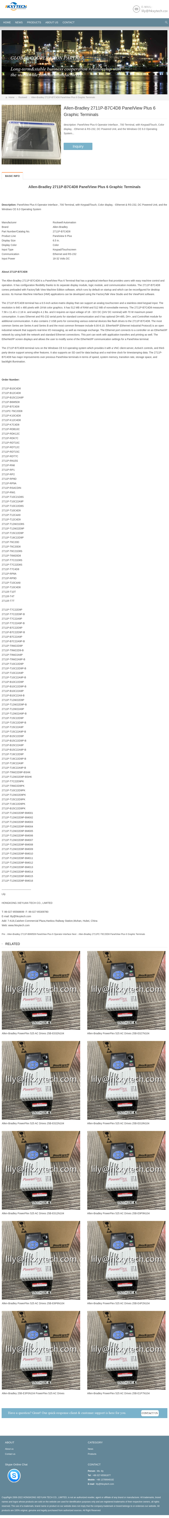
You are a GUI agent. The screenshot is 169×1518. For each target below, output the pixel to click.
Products (34, 22)
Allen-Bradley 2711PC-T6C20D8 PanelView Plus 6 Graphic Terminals (112, 934)
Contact (69, 22)
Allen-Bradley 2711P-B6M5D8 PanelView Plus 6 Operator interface (39, 934)
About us (51, 22)
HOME (7, 22)
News (19, 22)
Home (11, 97)
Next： (75, 934)
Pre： (4, 934)
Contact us (10, 1454)
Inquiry (78, 146)
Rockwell (23, 97)
